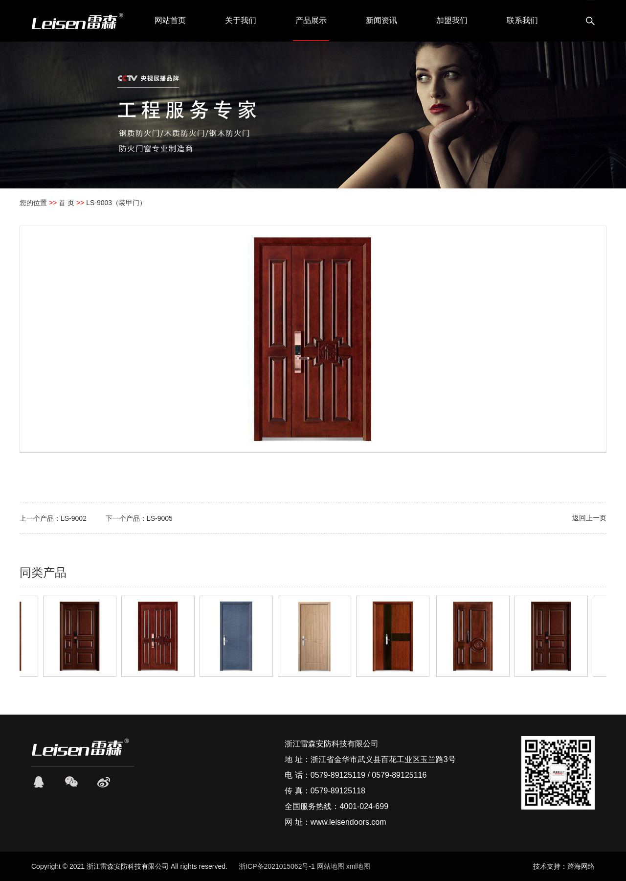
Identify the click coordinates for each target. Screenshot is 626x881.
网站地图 (330, 866)
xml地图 (358, 866)
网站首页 (170, 20)
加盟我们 (452, 20)
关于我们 (240, 20)
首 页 (66, 203)
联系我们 (522, 20)
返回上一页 (589, 518)
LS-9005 (160, 518)
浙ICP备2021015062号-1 (277, 866)
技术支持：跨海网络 (564, 866)
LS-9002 (74, 518)
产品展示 (311, 20)
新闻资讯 (381, 20)
